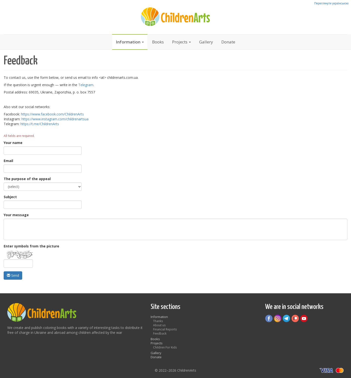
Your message (16, 215)
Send (13, 275)
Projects (181, 42)
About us (159, 325)
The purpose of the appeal (27, 178)
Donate (228, 42)
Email (8, 160)
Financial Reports (165, 329)
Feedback (159, 333)
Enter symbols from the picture (31, 246)
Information (130, 42)
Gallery (206, 42)
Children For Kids (165, 347)
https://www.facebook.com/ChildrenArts (52, 114)
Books (158, 42)
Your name (13, 142)
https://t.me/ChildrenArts (39, 124)
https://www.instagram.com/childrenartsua (54, 119)
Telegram (85, 84)
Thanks (158, 321)
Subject (10, 196)
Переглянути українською (331, 3)
